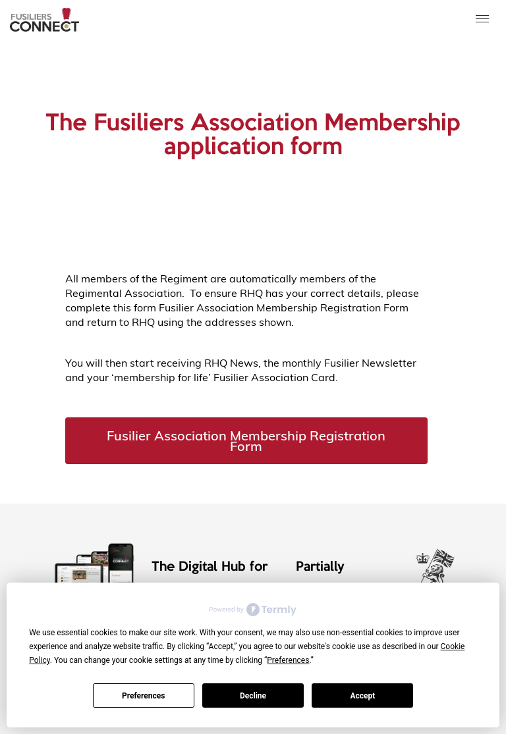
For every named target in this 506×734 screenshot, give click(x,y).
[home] (44, 19)
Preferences (143, 695)
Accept (362, 695)
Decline (253, 695)
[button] (483, 19)
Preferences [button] (288, 660)
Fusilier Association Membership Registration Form (246, 440)
